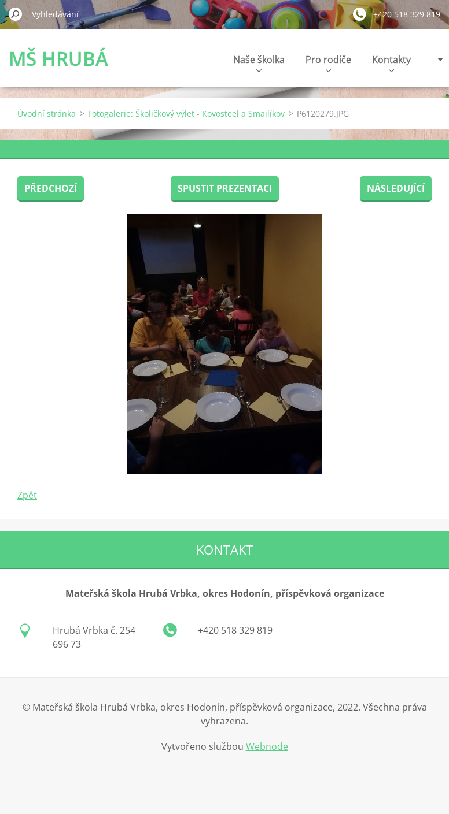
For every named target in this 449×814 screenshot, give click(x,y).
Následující (396, 188)
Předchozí (50, 188)
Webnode (267, 746)
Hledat (16, 13)
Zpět (27, 495)
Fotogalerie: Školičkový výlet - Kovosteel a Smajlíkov (186, 113)
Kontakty (391, 62)
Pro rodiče (328, 62)
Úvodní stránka (46, 113)
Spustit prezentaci (225, 188)
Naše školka (259, 62)
